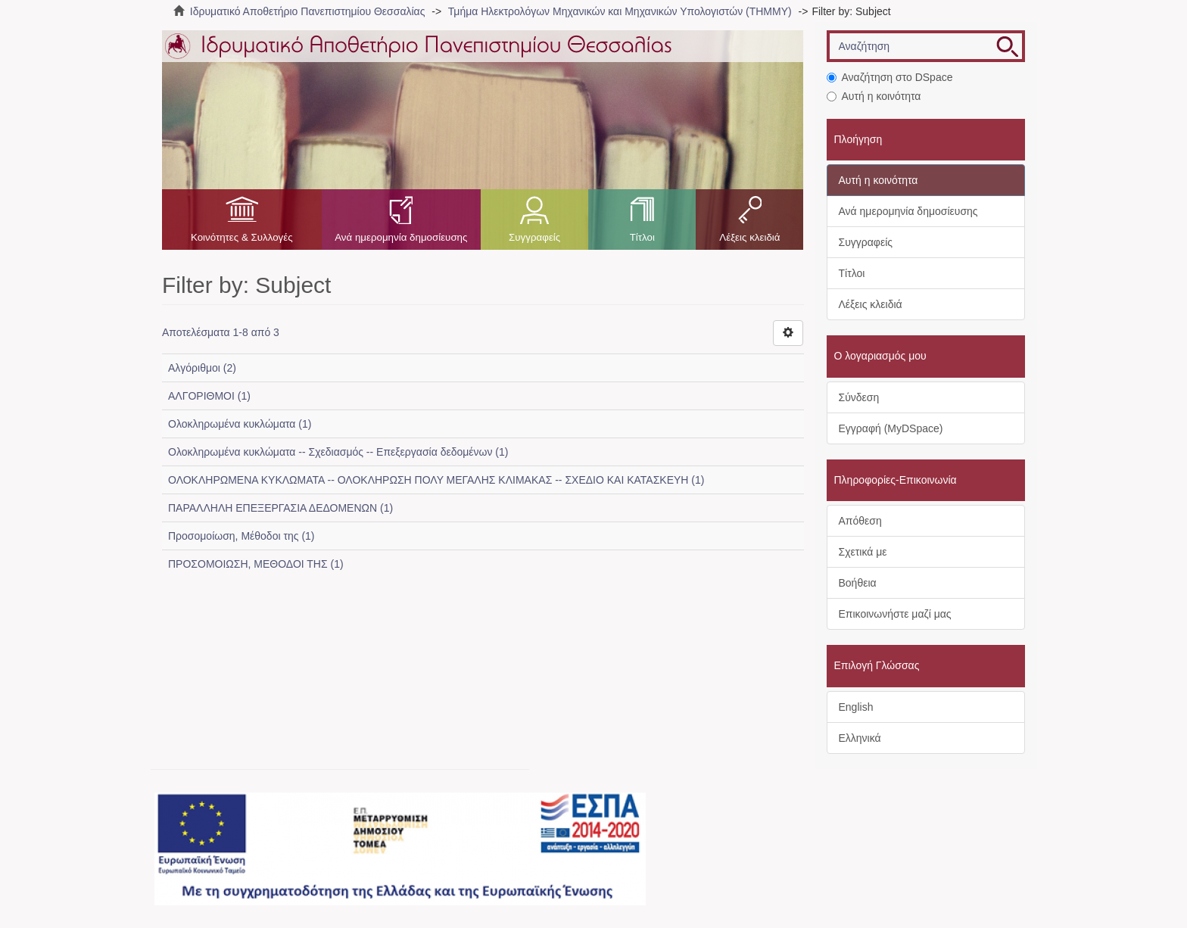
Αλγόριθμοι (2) (202, 368)
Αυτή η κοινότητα (874, 96)
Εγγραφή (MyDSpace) (891, 428)
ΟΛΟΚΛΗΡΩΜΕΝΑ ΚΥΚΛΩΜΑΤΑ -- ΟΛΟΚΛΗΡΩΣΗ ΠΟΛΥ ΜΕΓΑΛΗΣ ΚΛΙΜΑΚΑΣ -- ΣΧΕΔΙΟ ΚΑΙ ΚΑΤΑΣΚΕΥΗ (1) (436, 480)
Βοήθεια (858, 583)
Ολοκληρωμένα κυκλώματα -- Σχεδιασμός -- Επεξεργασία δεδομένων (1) (338, 452)
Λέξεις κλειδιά (749, 237)
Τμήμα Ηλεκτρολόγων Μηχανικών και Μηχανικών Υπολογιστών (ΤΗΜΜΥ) (620, 11)
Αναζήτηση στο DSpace (890, 77)
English (856, 707)
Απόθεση (860, 521)
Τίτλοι (642, 237)
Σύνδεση (859, 397)
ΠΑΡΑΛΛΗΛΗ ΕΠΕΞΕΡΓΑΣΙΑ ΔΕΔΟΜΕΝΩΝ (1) (280, 508)
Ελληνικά (860, 738)
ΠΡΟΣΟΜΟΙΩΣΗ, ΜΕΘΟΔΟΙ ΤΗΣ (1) (256, 564)
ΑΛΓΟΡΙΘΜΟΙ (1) (209, 396)
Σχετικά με (863, 552)
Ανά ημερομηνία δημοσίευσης (401, 237)
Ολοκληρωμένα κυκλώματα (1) (239, 424)
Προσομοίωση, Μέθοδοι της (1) (241, 536)
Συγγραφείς (534, 237)
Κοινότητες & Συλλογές (242, 237)
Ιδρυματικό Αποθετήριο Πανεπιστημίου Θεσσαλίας (307, 11)
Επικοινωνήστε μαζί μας (895, 614)
